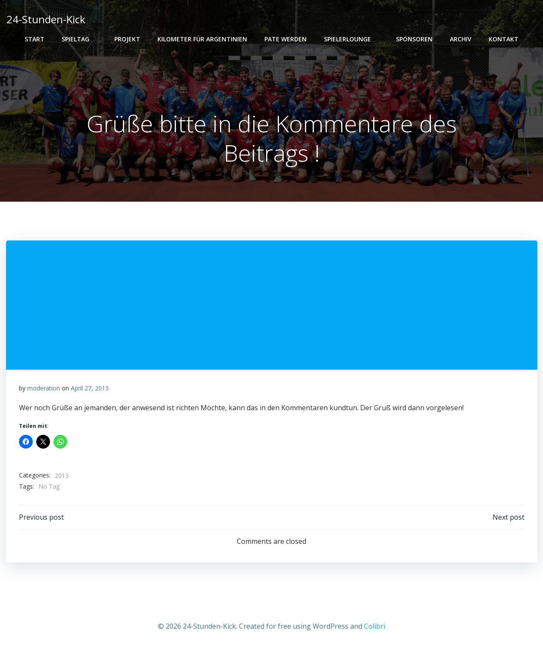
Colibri (374, 626)
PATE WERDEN (285, 39)
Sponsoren (414, 39)
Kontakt (503, 39)
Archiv (460, 39)
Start (34, 39)
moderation (43, 388)
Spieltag (79, 39)
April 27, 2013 (90, 388)
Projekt (127, 39)
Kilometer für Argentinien (202, 39)
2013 (62, 475)
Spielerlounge (351, 39)
